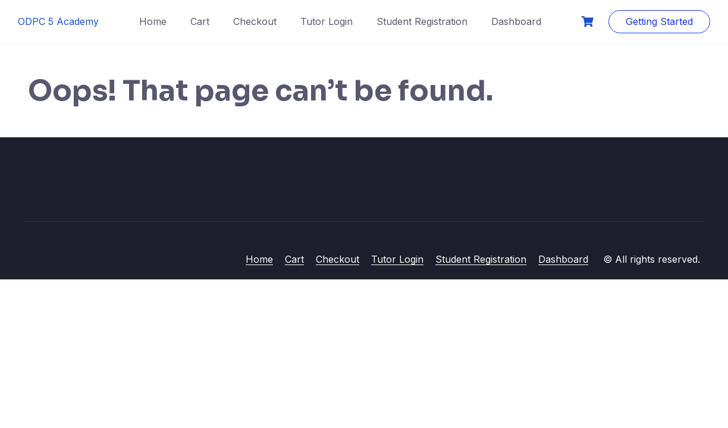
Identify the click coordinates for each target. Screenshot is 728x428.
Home (153, 21)
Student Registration (421, 21)
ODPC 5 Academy (58, 21)
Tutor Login (326, 21)
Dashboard (516, 21)
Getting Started (659, 21)
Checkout (255, 21)
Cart (199, 21)
